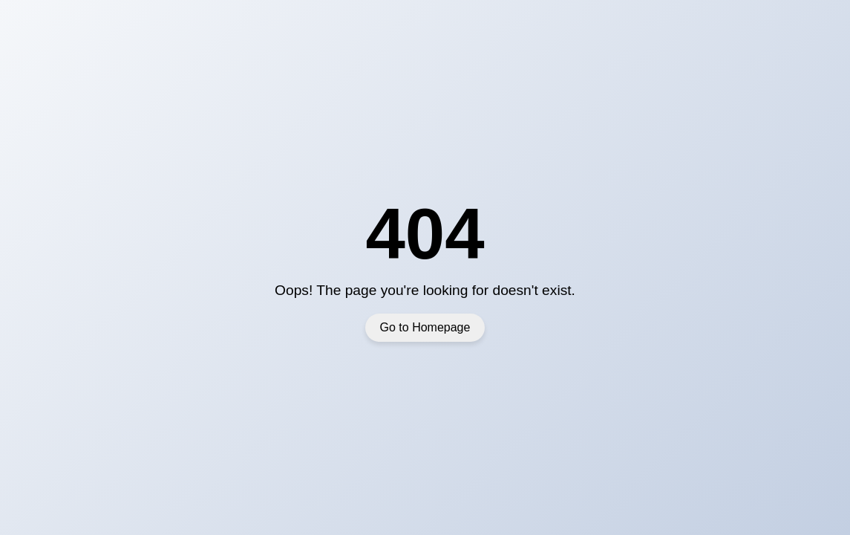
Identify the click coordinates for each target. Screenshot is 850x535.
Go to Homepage (425, 327)
